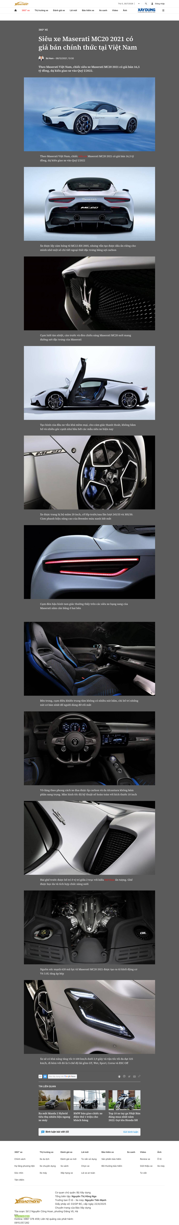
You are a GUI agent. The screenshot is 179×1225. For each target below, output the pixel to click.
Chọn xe (85, 1166)
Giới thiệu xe (146, 1166)
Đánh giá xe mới (68, 1159)
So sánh (64, 1166)
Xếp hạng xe (66, 1173)
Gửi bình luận (130, 1132)
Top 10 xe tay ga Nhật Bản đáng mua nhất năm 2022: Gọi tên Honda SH (124, 1117)
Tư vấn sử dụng (89, 1159)
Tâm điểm (19, 1179)
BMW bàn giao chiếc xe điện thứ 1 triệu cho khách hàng (88, 1117)
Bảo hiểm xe (88, 10)
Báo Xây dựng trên (62, 1076)
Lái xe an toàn (88, 1173)
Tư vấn (143, 1173)
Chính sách (19, 1159)
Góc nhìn (18, 1173)
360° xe (26, 10)
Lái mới (73, 10)
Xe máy (43, 1173)
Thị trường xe (41, 10)
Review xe (145, 1159)
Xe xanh (103, 10)
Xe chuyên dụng (48, 1166)
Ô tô (159, 1159)
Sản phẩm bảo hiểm (111, 1159)
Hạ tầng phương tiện (24, 1166)
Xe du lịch (44, 1159)
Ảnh (125, 10)
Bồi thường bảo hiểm (112, 1166)
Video (115, 10)
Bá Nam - (50, 58)
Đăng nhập (160, 4)
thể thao (110, 880)
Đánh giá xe (59, 10)
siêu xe (83, 156)
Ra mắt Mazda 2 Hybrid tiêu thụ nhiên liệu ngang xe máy (54, 1117)
